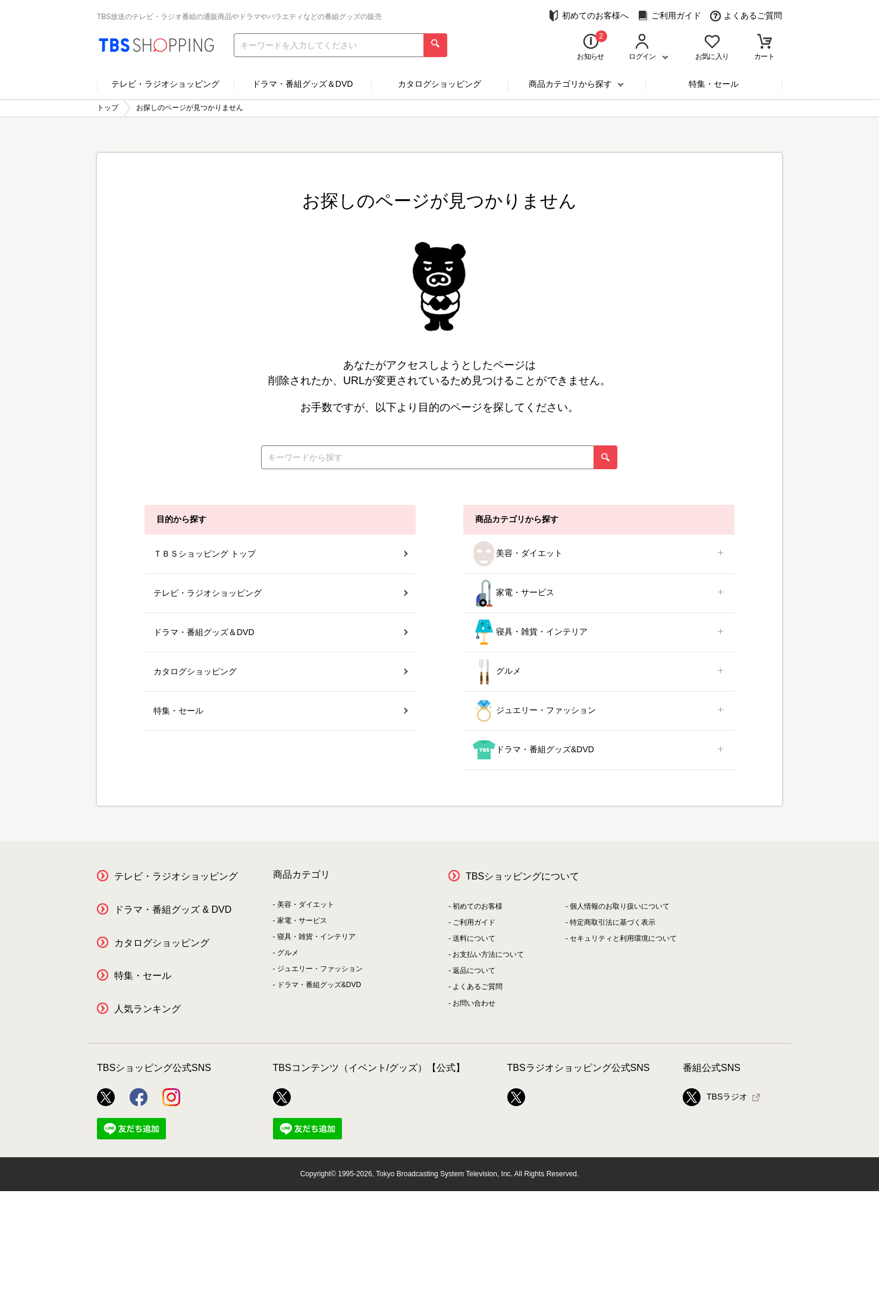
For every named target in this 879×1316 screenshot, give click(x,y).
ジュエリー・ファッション (599, 711)
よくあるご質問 (746, 15)
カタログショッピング (439, 84)
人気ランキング (147, 1009)
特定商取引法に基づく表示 (612, 922)
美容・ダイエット (599, 554)
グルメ (599, 671)
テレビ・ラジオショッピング (165, 84)
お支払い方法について (488, 954)
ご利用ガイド (669, 15)
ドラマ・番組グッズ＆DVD (302, 84)
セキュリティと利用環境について (623, 938)
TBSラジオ (715, 1097)
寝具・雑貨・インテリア (599, 632)
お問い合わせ (474, 1003)
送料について (474, 938)
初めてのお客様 (478, 906)
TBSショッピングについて (522, 876)
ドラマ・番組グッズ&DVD (599, 750)
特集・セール (714, 84)
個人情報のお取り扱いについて (620, 906)
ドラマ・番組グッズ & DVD (172, 909)
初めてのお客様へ (588, 15)
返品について (474, 970)
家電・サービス (599, 593)
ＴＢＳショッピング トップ (280, 553)
